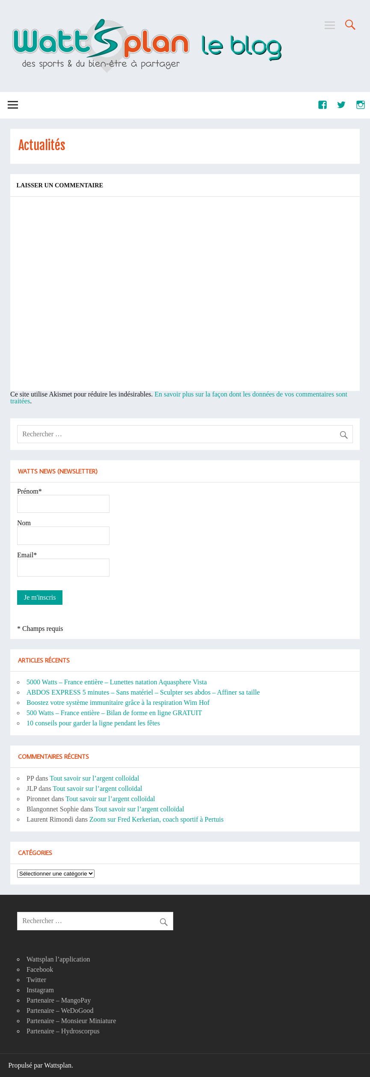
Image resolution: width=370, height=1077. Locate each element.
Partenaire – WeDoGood (60, 1010)
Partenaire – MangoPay (59, 1000)
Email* (27, 555)
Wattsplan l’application (58, 959)
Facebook (40, 969)
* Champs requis (40, 628)
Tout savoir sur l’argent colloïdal (94, 778)
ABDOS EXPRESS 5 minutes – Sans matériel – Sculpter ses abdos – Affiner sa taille (143, 692)
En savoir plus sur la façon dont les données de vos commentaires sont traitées (178, 398)
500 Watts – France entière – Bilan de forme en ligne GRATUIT (114, 712)
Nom (24, 523)
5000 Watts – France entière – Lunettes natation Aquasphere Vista (117, 682)
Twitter (36, 979)
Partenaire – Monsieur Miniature (71, 1020)
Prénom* (29, 491)
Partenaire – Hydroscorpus (63, 1031)
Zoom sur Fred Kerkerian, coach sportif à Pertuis (156, 819)
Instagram (40, 990)
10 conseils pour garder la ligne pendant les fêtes (93, 723)
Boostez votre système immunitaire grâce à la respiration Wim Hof (118, 702)
